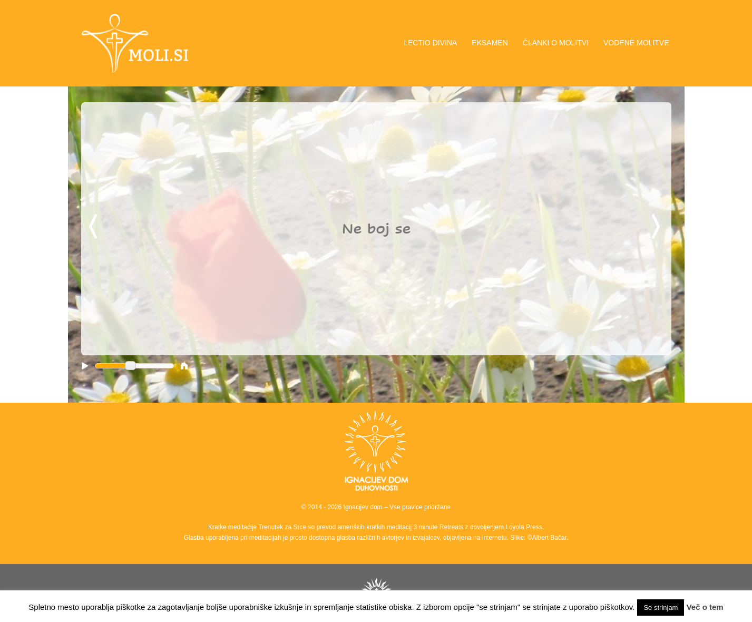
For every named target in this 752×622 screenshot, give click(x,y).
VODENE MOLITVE (636, 42)
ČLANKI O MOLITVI (556, 42)
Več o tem (705, 606)
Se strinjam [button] (660, 607)
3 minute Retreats (439, 527)
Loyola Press (523, 527)
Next (657, 227)
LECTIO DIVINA (430, 42)
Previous (95, 227)
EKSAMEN (489, 42)
